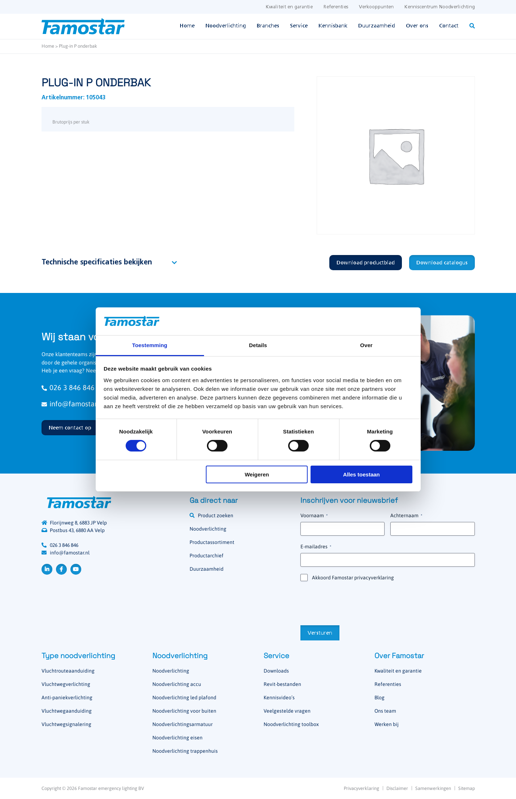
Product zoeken (215, 515)
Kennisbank (332, 26)
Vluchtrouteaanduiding (68, 671)
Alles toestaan (361, 474)
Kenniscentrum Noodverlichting (439, 7)
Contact (449, 26)
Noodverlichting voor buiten (184, 711)
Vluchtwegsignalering (66, 724)
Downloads (276, 671)
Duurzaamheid (376, 26)
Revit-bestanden (282, 684)
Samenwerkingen (433, 788)
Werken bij (386, 724)
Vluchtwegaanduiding (67, 711)
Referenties (336, 7)
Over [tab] (366, 345)
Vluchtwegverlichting (66, 684)
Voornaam (314, 516)
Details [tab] (258, 345)
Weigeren (257, 474)
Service (299, 26)
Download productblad (366, 262)
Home (187, 26)
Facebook (61, 569)
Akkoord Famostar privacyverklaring (353, 577)
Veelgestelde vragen (287, 711)
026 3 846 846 (64, 545)
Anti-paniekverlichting (67, 697)
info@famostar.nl (70, 553)
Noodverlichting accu (176, 684)
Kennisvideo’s (279, 697)
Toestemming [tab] (150, 345)
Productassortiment (212, 542)
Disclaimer (397, 788)
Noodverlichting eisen (177, 737)
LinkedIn (47, 569)
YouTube (75, 569)
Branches (268, 26)
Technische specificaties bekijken (97, 262)
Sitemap (466, 788)
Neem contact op (70, 428)
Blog (379, 697)
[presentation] (355, 602)
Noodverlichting (225, 26)
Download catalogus (442, 262)
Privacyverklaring (361, 788)
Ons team (385, 711)
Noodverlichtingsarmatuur (182, 724)
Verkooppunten (376, 7)
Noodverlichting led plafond (184, 697)
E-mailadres (315, 547)
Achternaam (406, 516)
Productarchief (207, 555)
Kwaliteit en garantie (289, 7)
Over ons (417, 26)
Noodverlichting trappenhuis (185, 751)
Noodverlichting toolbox (291, 724)
